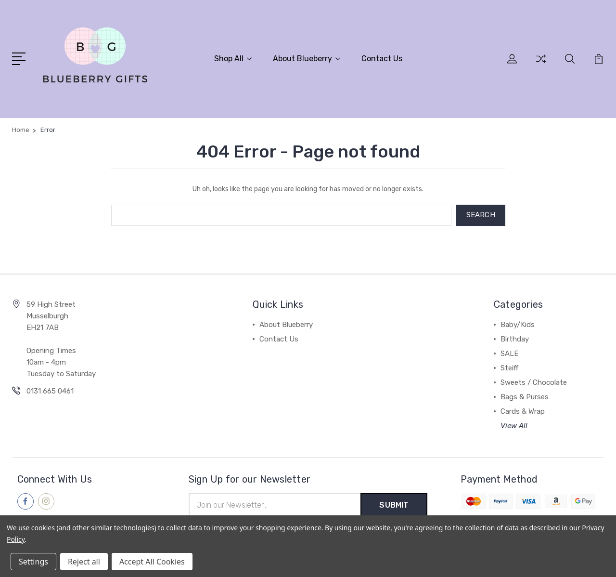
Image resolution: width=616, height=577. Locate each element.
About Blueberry (306, 58)
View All (513, 425)
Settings (33, 561)
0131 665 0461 (50, 391)
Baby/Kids (517, 324)
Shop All (233, 58)
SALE (509, 353)
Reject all (84, 561)
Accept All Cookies (152, 561)
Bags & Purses (524, 397)
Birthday (514, 339)
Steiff (509, 368)
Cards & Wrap (522, 411)
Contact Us (381, 58)
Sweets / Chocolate (533, 382)
